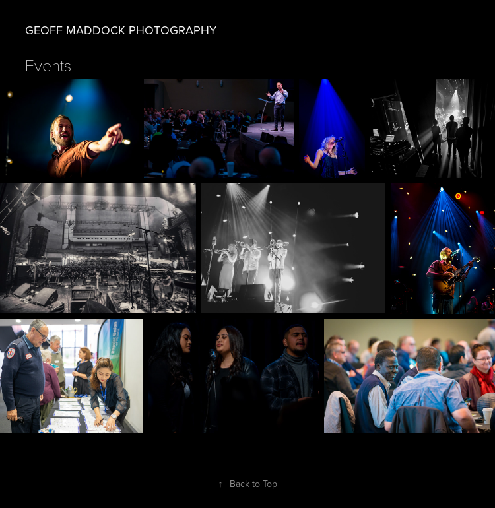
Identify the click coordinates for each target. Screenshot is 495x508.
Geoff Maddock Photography (120, 30)
